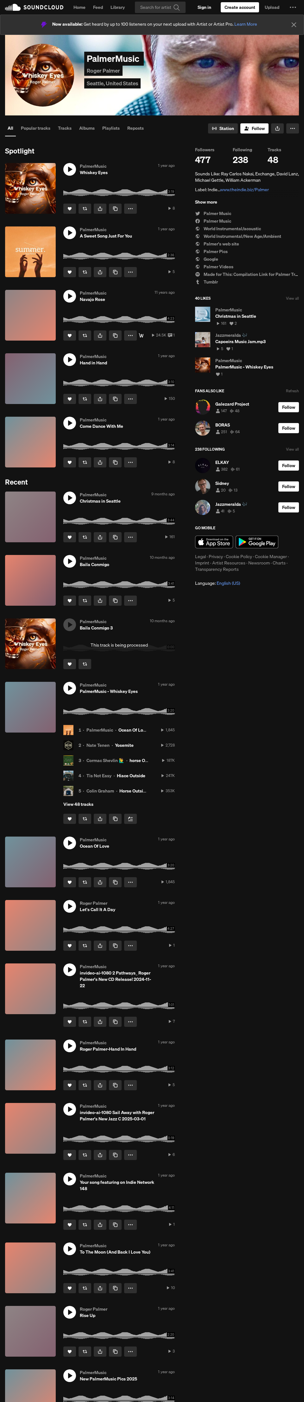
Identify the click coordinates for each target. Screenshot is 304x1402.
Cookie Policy (239, 556)
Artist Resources (228, 562)
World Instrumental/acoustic (228, 228)
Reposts (135, 128)
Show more (206, 202)
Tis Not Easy (98, 775)
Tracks (65, 128)
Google (206, 259)
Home (79, 7)
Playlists (111, 128)
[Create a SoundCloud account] (240, 7)
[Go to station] (223, 128)
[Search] (160, 7)
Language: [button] (217, 583)
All (10, 128)
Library (118, 7)
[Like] (69, 209)
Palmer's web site (217, 243)
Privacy (216, 556)
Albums (87, 128)
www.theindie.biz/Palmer (244, 189)
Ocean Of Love (133, 730)
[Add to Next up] (130, 819)
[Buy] (141, 335)
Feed (98, 7)
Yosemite (124, 745)
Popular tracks (35, 128)
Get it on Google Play (257, 542)
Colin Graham (100, 790)
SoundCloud (34, 7)
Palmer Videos (214, 266)
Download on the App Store (214, 542)
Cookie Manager (271, 556)
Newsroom (259, 562)
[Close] (293, 24)
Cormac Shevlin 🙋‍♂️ (105, 760)
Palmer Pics (211, 251)
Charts (279, 562)
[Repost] (85, 209)
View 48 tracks (78, 804)
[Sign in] (204, 7)
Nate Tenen (98, 745)
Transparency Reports (217, 569)
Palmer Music (213, 213)
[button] (293, 7)
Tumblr (206, 281)
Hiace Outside (131, 775)
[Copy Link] (115, 209)
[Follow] (254, 128)
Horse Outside (133, 790)
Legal (200, 556)
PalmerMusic (99, 730)
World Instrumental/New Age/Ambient (238, 236)
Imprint (202, 562)
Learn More (245, 24)
